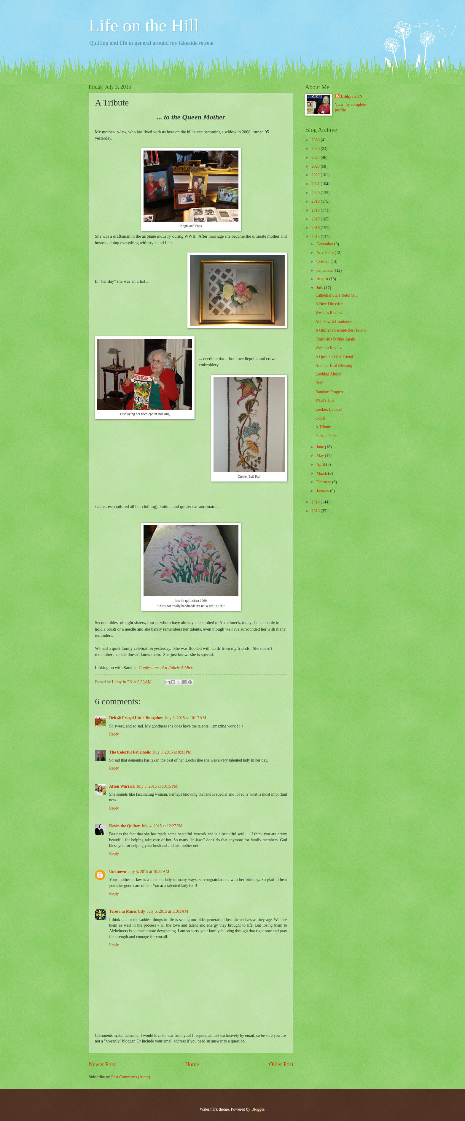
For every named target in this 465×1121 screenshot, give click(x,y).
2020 (316, 193)
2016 (316, 228)
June (320, 447)
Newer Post (102, 1064)
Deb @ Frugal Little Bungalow (136, 718)
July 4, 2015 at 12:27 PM (161, 826)
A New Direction (329, 304)
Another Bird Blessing (333, 365)
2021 (316, 184)
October (323, 261)
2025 (316, 148)
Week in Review (328, 313)
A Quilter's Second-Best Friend (340, 330)
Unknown (117, 871)
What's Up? (324, 400)
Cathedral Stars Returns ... (336, 295)
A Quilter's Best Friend (334, 356)
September (325, 270)
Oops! (320, 418)
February (324, 482)
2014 (316, 502)
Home (192, 1064)
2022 (316, 175)
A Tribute (323, 427)
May (320, 455)
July (320, 288)
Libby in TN (351, 96)
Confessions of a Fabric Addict (165, 667)
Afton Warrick (122, 786)
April (321, 464)
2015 (316, 236)
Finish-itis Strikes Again (335, 339)
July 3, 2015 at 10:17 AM (185, 718)
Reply (114, 734)
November (325, 252)
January (323, 491)
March (322, 473)
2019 (316, 201)
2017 (316, 219)
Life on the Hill (144, 25)
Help (319, 383)
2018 (316, 210)
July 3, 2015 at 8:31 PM (172, 752)
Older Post (281, 1064)
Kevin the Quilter (124, 826)
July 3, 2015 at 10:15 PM (157, 786)
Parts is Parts (325, 436)
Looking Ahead (327, 374)
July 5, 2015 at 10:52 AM (148, 871)
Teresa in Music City (127, 911)
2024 (316, 157)
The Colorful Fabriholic (130, 752)
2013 (316, 511)
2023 (316, 166)
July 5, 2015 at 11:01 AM (167, 911)
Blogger (257, 1109)
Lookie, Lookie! (328, 409)
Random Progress (329, 392)
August (322, 279)
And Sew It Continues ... (335, 321)
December (325, 244)
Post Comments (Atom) (130, 1077)
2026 (316, 140)
